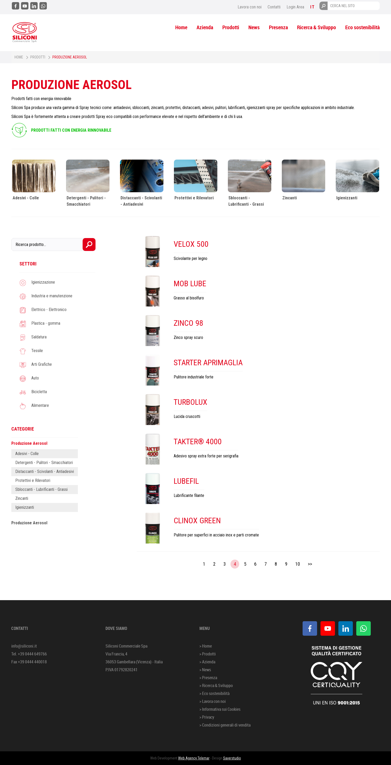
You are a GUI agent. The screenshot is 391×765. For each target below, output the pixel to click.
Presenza (278, 27)
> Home (205, 646)
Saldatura (39, 336)
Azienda (205, 27)
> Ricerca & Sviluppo (216, 685)
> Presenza (208, 677)
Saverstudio (232, 758)
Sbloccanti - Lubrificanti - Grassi (41, 489)
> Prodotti (207, 654)
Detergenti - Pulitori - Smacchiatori (44, 462)
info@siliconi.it (24, 646)
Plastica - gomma (45, 323)
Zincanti (289, 197)
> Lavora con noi (212, 701)
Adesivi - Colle (26, 197)
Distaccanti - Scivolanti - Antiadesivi (44, 471)
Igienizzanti (346, 197)
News (254, 27)
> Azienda (207, 662)
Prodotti (230, 27)
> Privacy (206, 717)
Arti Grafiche (41, 364)
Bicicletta (39, 391)
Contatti (274, 6)
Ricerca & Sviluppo (316, 27)
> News (205, 670)
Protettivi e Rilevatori (194, 197)
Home (181, 27)
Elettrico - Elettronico (49, 309)
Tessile (37, 350)
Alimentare (40, 405)
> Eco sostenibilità (214, 693)
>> (310, 564)
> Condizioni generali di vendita (224, 725)
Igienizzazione (43, 282)
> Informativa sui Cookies (219, 709)
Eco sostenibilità (362, 27)
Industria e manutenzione (51, 295)
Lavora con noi (250, 6)
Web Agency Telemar (193, 758)
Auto (35, 378)
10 (297, 564)
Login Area (295, 6)
